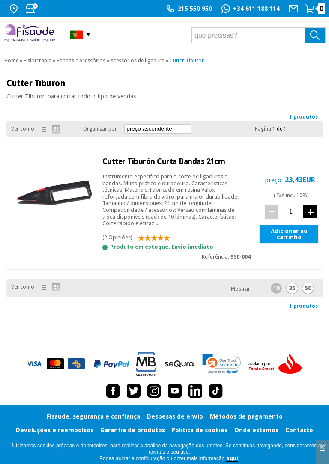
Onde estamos (256, 430)
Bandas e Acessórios (81, 61)
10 (276, 288)
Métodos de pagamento (246, 416)
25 (292, 288)
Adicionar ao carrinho (289, 234)
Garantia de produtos (132, 430)
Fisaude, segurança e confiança (93, 416)
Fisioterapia (37, 61)
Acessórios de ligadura (137, 61)
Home (11, 61)
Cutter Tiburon (187, 61)
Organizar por (100, 129)
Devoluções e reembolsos (54, 430)
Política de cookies (199, 430)
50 (308, 288)
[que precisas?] (258, 35)
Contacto (299, 430)
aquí (232, 458)
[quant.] (291, 211)
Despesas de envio (175, 416)
